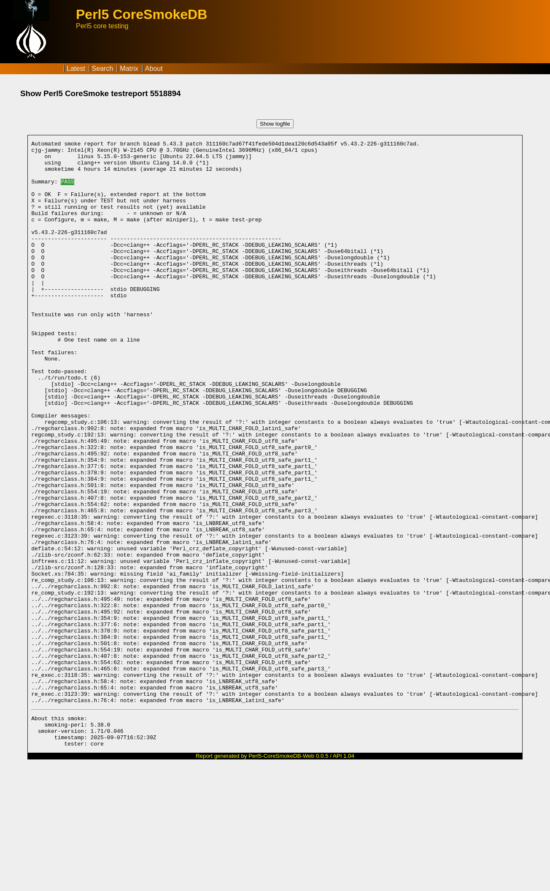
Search (102, 68)
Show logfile (275, 124)
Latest (76, 68)
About (154, 68)
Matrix (129, 68)
